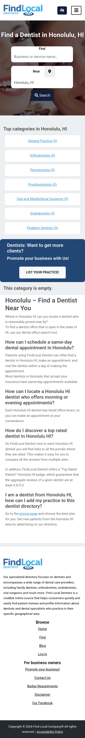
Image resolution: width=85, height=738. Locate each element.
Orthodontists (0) (42, 155)
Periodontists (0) (42, 170)
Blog (42, 646)
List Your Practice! (42, 272)
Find (42, 637)
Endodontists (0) (42, 213)
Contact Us (42, 678)
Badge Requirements (42, 686)
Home (42, 629)
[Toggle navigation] (76, 10)
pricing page (28, 514)
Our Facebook (42, 703)
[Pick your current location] (49, 71)
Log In (42, 654)
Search (42, 95)
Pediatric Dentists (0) (42, 228)
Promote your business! (42, 669)
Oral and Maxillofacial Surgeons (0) (42, 199)
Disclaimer (42, 695)
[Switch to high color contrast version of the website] (62, 10)
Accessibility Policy (50, 731)
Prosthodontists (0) (42, 185)
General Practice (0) (42, 141)
